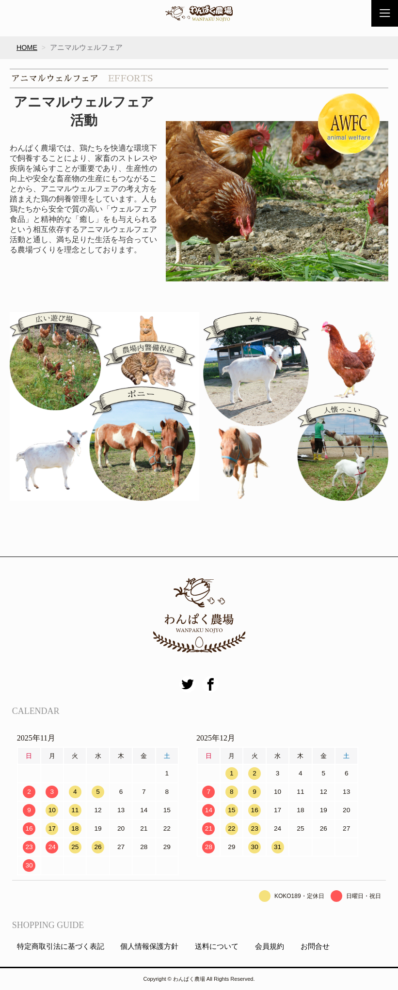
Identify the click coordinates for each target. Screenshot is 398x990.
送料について (217, 946)
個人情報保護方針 (149, 946)
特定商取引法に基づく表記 (60, 946)
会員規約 (269, 946)
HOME (27, 47)
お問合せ (315, 946)
